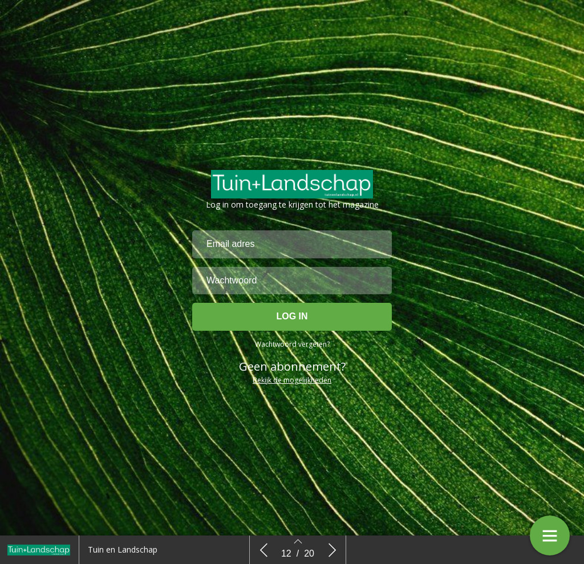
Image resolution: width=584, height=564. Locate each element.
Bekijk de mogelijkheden (292, 382)
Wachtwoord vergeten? (292, 346)
